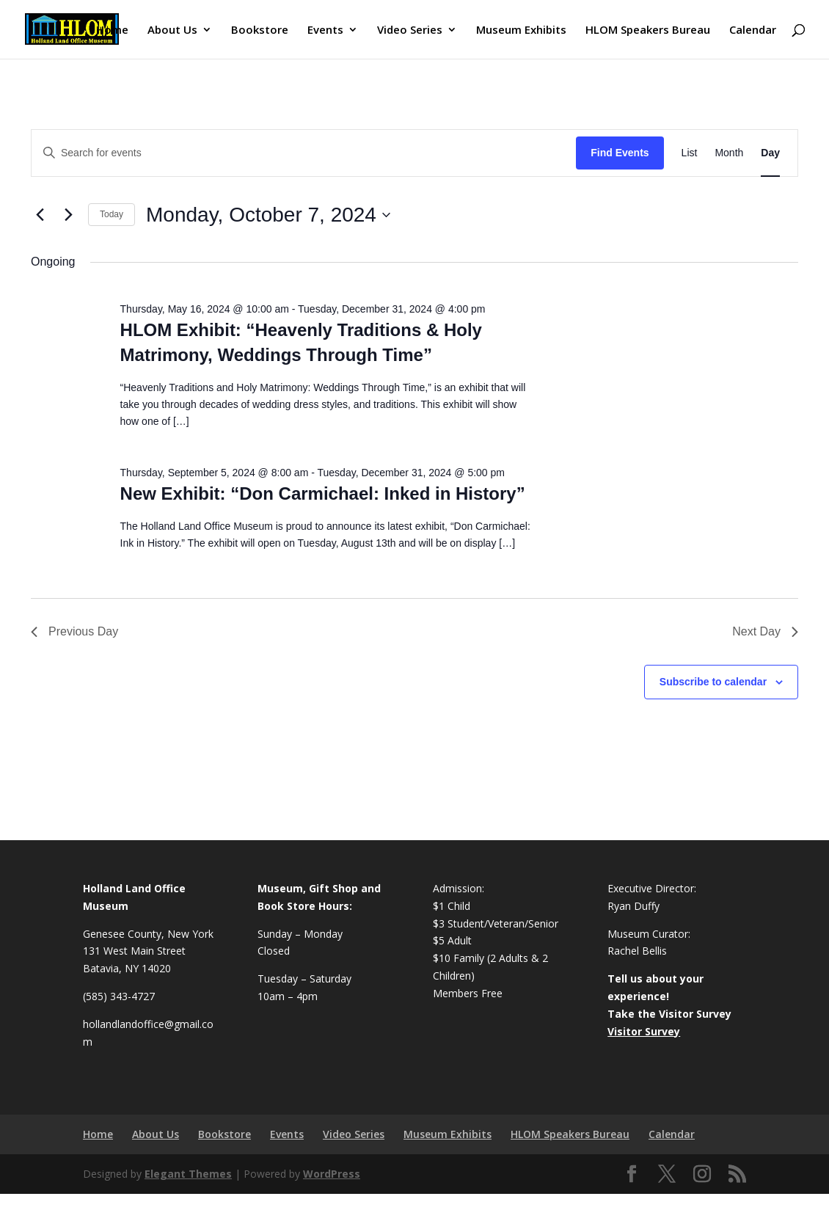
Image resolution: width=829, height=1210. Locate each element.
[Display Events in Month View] (729, 153)
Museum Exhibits (521, 30)
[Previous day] (39, 215)
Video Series (409, 30)
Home (112, 30)
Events (325, 30)
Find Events (620, 152)
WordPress (331, 1174)
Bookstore (259, 30)
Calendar (752, 30)
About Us (172, 30)
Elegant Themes (188, 1174)
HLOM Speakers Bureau (647, 30)
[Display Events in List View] (690, 153)
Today (111, 214)
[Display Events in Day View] (770, 153)
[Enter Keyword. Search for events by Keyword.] (304, 153)
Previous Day (74, 631)
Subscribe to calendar (713, 682)
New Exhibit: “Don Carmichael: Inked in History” (322, 493)
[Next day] (68, 215)
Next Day (765, 631)
